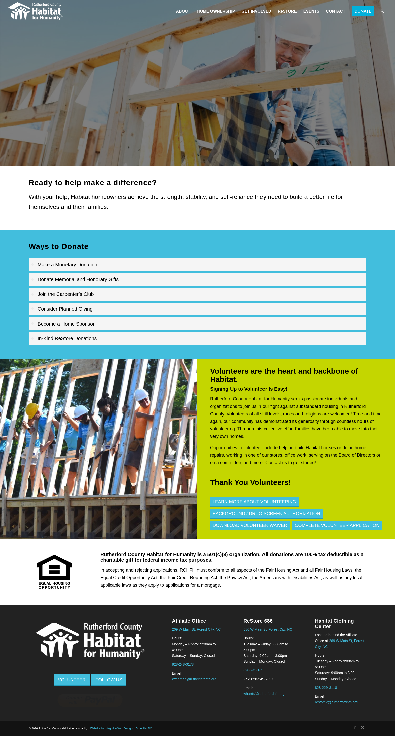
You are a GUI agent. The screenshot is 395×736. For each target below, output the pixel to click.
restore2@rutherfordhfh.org (336, 702)
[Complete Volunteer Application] (337, 525)
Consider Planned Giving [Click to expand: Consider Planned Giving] (62, 309)
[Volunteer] (72, 680)
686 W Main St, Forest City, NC (267, 629)
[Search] (382, 11)
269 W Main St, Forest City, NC (196, 629)
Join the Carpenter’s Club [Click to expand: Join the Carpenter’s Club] (62, 294)
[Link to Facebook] (355, 727)
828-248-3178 (183, 664)
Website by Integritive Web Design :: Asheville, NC (121, 728)
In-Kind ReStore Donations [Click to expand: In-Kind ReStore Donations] (64, 338)
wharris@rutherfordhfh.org (264, 694)
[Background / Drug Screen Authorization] (266, 514)
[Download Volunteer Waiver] (250, 525)
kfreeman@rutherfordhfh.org (194, 679)
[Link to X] (362, 727)
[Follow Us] (108, 680)
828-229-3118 (326, 688)
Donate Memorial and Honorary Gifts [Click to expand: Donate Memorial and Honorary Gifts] (75, 279)
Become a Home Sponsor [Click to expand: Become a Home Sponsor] (63, 324)
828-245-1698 (254, 670)
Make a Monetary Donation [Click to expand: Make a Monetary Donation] (64, 264)
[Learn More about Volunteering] (254, 502)
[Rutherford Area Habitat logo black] (35, 11)
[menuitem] (183, 11)
